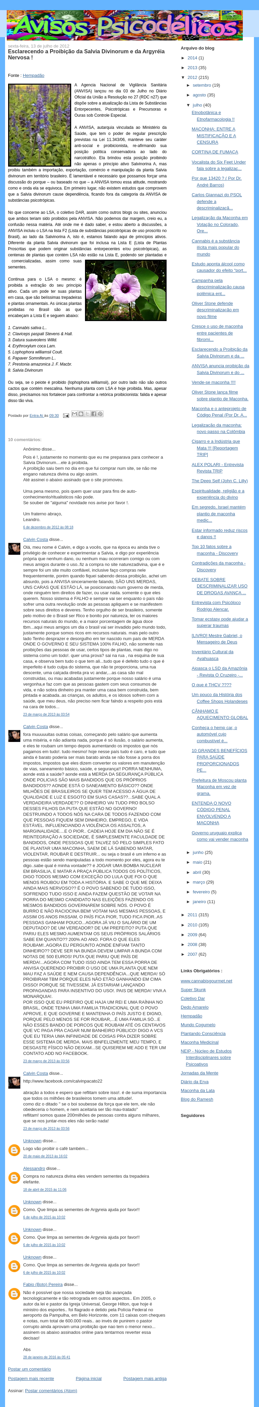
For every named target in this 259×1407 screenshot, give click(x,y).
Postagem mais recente (31, 1378)
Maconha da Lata (197, 1090)
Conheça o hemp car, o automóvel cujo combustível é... (214, 734)
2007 (193, 954)
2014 (193, 57)
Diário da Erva (194, 1081)
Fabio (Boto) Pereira (43, 1284)
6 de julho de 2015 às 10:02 (44, 1217)
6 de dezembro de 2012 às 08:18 (48, 527)
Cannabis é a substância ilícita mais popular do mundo (216, 247)
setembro (202, 85)
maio (198, 862)
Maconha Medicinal (200, 1042)
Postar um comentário (29, 1369)
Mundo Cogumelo (198, 1024)
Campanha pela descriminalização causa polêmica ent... (218, 287)
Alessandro (34, 1168)
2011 (193, 914)
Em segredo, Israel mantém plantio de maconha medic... (219, 514)
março (199, 882)
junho (199, 852)
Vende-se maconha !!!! (214, 382)
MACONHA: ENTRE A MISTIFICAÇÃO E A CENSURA (214, 135)
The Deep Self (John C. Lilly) (220, 480)
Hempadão (34, 75)
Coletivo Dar (193, 998)
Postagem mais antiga (145, 1378)
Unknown (32, 1140)
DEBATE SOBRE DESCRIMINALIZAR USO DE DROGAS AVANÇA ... (220, 586)
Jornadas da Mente (199, 1072)
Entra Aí (37, 415)
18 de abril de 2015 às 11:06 (44, 1189)
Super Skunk (193, 989)
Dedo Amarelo (194, 1007)
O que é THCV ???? (212, 684)
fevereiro (202, 891)
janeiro (200, 901)
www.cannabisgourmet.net (206, 980)
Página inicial (89, 1378)
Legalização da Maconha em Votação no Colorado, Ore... (220, 224)
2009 (193, 934)
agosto (200, 94)
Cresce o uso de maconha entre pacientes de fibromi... (217, 333)
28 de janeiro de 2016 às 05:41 (46, 1357)
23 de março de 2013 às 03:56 (46, 1061)
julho (198, 105)
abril (197, 872)
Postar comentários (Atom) (51, 1390)
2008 (193, 944)
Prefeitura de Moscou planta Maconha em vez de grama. (219, 787)
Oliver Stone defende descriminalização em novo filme (215, 310)
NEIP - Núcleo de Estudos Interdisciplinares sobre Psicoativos (206, 1058)
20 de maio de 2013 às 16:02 (45, 1156)
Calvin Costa (35, 539)
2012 (193, 77)
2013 (193, 67)
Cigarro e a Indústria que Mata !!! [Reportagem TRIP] (216, 448)
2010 (193, 924)
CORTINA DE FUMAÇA (215, 151)
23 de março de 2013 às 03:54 (46, 714)
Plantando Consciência (203, 1033)
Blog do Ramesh (197, 1099)
